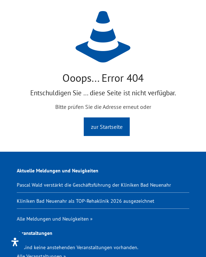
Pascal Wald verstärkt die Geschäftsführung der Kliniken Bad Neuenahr (94, 184)
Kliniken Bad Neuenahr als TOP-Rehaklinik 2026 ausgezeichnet (85, 200)
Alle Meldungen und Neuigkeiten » (55, 218)
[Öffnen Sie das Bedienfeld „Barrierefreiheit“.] (15, 242)
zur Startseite (107, 126)
